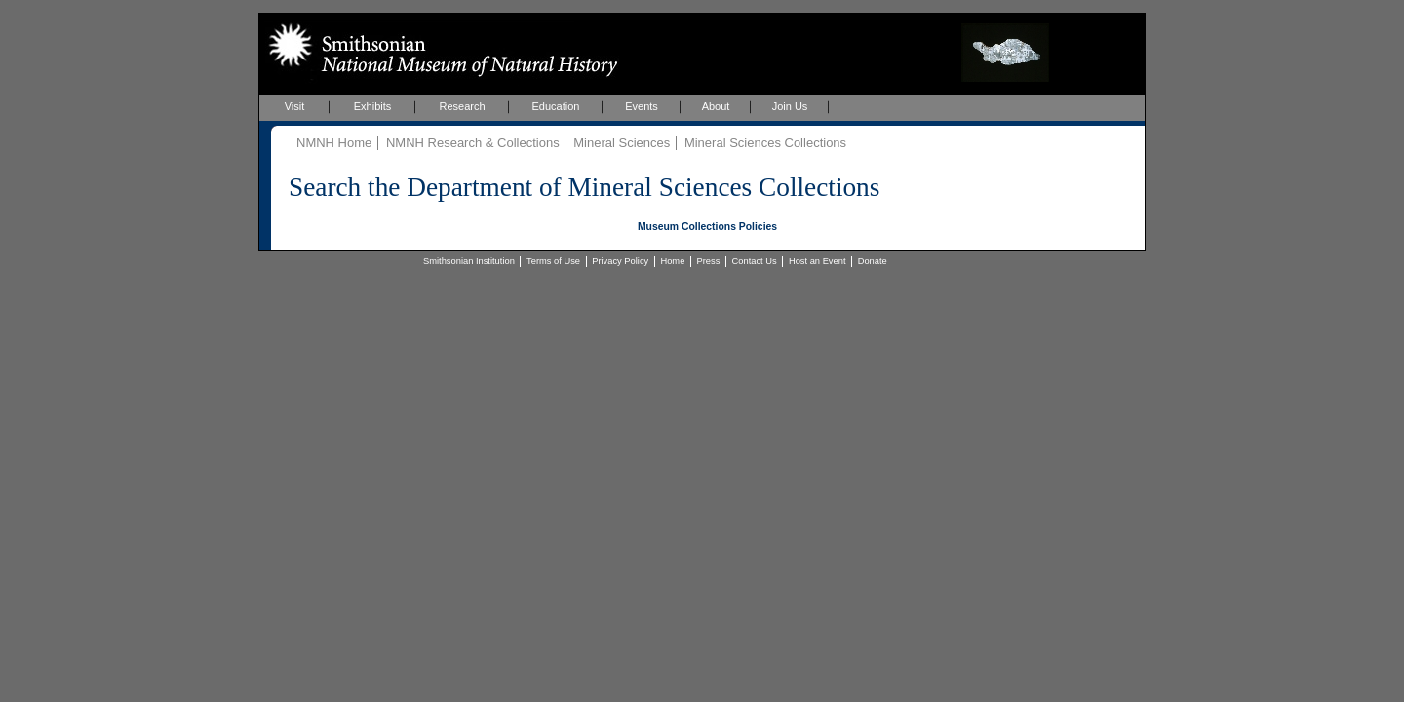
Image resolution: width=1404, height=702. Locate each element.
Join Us (790, 106)
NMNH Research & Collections (473, 143)
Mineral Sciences (621, 143)
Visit (295, 106)
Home (672, 261)
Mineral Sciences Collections (765, 143)
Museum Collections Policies (707, 226)
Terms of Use (553, 261)
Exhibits (373, 106)
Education (556, 106)
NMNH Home (333, 143)
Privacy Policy (620, 261)
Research (462, 106)
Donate (872, 261)
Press (709, 261)
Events (641, 106)
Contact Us (754, 261)
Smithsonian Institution (469, 261)
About (716, 106)
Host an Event (817, 261)
